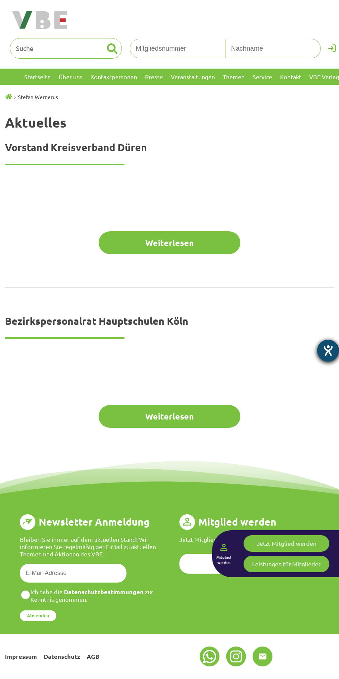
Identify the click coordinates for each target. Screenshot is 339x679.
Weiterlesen (169, 242)
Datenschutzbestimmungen (104, 591)
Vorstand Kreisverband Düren (76, 147)
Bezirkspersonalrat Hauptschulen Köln (96, 321)
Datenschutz (62, 656)
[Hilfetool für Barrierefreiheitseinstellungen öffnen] (328, 351)
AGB (93, 656)
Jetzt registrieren (249, 563)
